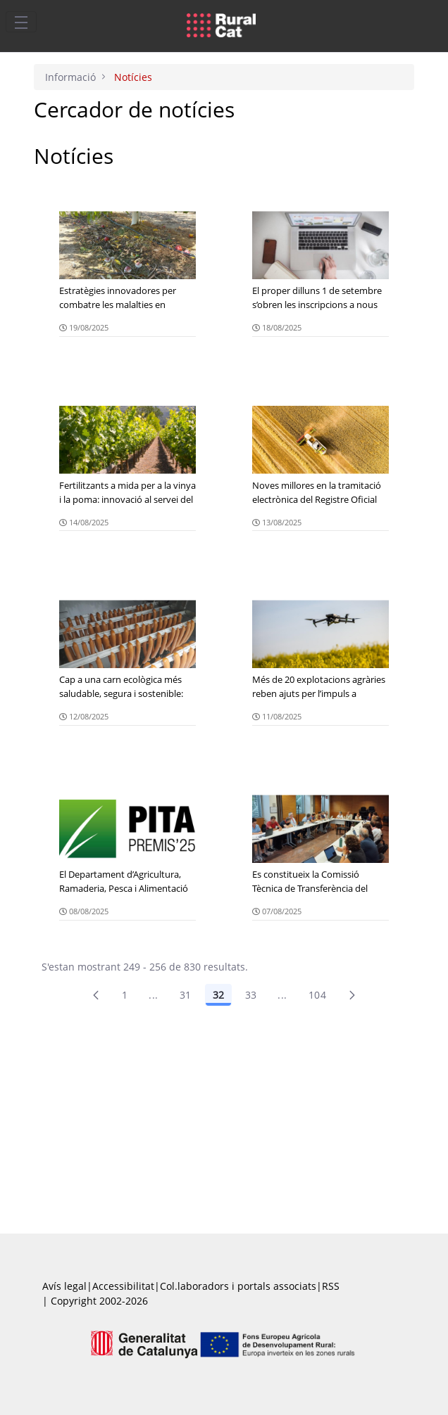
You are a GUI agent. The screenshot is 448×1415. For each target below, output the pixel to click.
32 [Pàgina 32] (218, 994)
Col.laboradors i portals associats (238, 1286)
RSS (331, 1286)
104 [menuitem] (317, 994)
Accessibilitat (123, 1286)
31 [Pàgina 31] (186, 994)
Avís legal (64, 1286)
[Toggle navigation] (21, 21)
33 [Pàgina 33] (251, 994)
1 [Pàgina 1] (124, 994)
